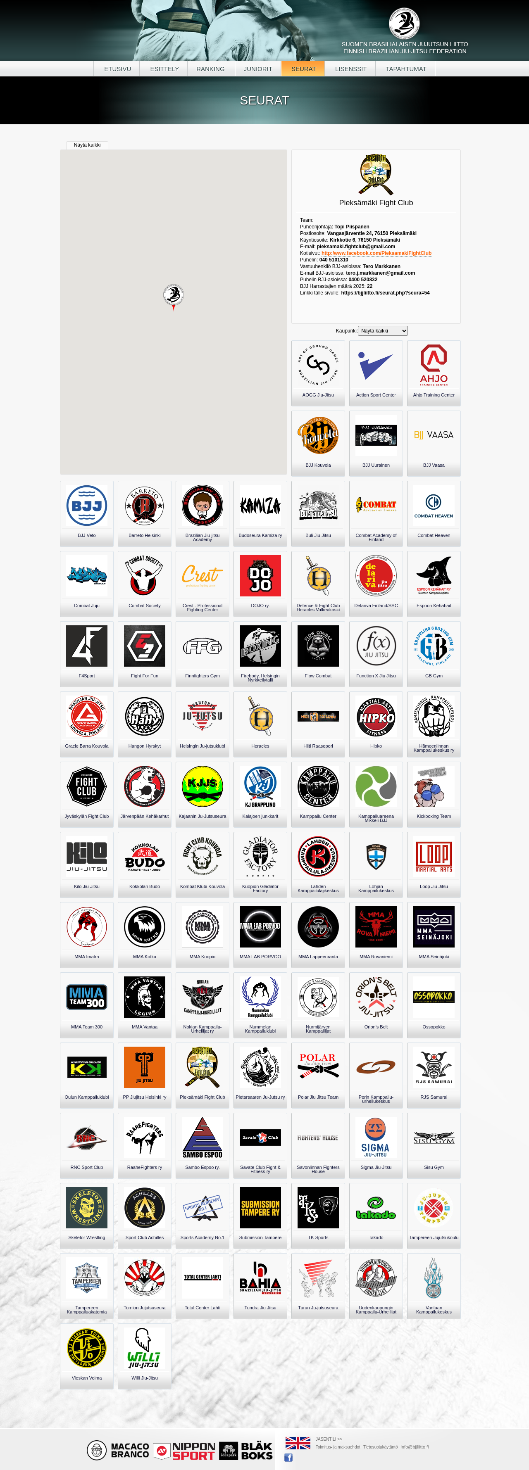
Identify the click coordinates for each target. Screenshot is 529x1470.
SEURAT (303, 68)
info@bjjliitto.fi (415, 1446)
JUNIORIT (258, 68)
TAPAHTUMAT (405, 68)
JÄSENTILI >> (329, 1439)
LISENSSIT (350, 68)
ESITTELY (163, 68)
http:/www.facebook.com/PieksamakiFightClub (376, 253)
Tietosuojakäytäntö (380, 1447)
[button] (173, 298)
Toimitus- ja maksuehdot (338, 1447)
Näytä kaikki (87, 145)
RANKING (211, 68)
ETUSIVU (116, 68)
